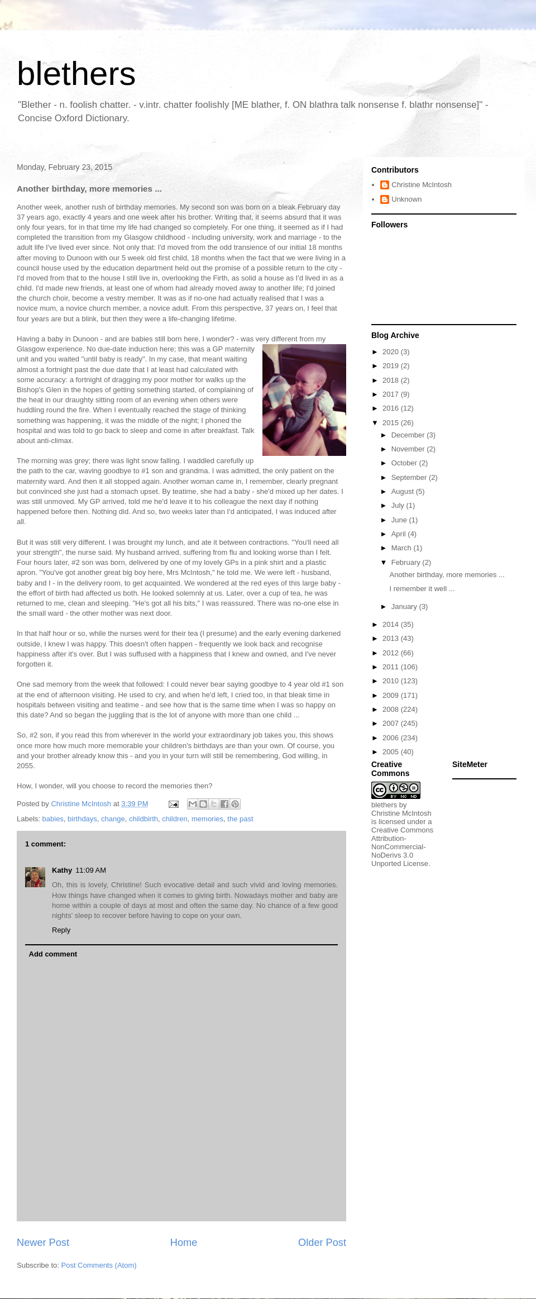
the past (240, 819)
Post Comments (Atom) (99, 1265)
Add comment (53, 954)
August (403, 491)
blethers (76, 73)
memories (207, 819)
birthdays (82, 819)
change (113, 819)
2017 (391, 394)
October (405, 463)
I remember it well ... (421, 588)
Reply (61, 930)
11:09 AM (90, 870)
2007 (391, 723)
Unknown (406, 199)
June (400, 520)
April (399, 534)
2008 (391, 709)
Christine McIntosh (421, 184)
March (402, 548)
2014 (391, 624)
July (398, 505)
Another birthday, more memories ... (446, 574)
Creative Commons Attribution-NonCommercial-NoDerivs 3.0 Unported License (402, 847)
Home (184, 1242)
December (409, 435)
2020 (391, 352)
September (410, 477)
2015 (391, 422)
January (405, 606)
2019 (391, 365)
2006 (391, 738)
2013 (391, 638)
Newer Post (43, 1242)
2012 (391, 653)
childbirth (143, 819)
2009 (391, 695)
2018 (391, 380)
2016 (391, 408)
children (175, 819)
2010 (391, 681)
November (409, 449)
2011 (391, 667)
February (407, 562)
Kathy (62, 870)
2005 (391, 752)
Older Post (322, 1242)
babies (53, 819)
